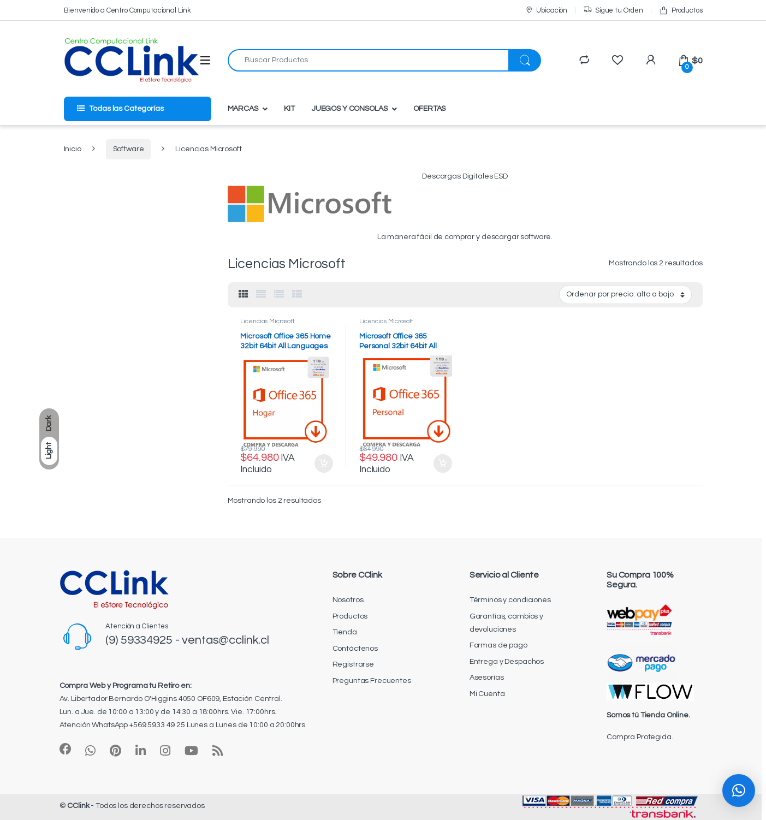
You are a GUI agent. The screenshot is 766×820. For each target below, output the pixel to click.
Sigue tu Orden (613, 10)
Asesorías (487, 677)
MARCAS (243, 108)
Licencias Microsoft (267, 321)
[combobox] (368, 60)
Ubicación (546, 10)
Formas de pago (498, 645)
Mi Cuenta (487, 694)
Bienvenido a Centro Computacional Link (128, 10)
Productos (681, 10)
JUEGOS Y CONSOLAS (350, 108)
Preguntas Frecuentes (371, 681)
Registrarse (353, 664)
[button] (738, 790)
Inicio (72, 149)
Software (128, 149)
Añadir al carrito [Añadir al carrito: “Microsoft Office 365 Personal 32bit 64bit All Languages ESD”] (443, 463)
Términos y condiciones (510, 600)
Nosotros (348, 600)
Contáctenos (355, 648)
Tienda (344, 632)
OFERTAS (429, 108)
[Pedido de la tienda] (625, 294)
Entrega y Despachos (507, 661)
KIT (289, 108)
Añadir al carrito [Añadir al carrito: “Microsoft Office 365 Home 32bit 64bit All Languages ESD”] (323, 463)
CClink (78, 806)
